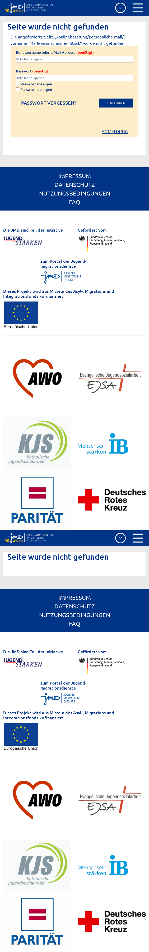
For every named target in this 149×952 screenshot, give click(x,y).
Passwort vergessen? (48, 103)
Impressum (74, 175)
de (120, 8)
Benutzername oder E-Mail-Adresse (55, 52)
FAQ (74, 201)
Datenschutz (74, 184)
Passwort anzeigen (34, 83)
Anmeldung (115, 131)
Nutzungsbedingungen (74, 193)
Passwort (33, 71)
